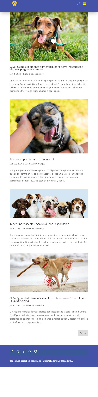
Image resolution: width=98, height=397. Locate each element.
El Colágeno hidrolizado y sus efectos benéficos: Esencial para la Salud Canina (48, 299)
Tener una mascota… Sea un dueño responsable (39, 224)
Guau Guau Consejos (33, 73)
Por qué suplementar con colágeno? (32, 159)
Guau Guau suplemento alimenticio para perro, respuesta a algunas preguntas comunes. (46, 68)
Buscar (83, 333)
